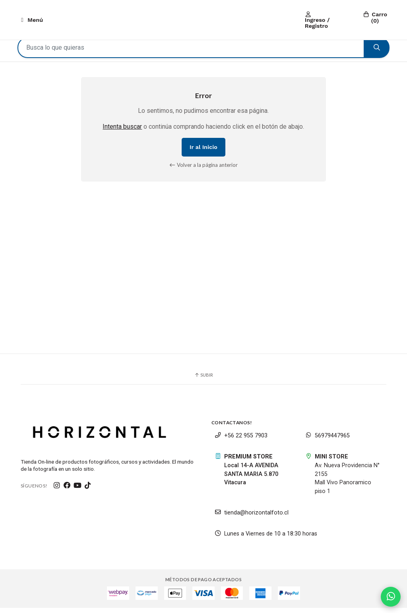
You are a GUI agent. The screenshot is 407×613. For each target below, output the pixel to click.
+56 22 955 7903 (241, 440)
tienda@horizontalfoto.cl (252, 517)
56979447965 (327, 440)
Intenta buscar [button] (122, 131)
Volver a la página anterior (203, 170)
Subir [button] (203, 380)
